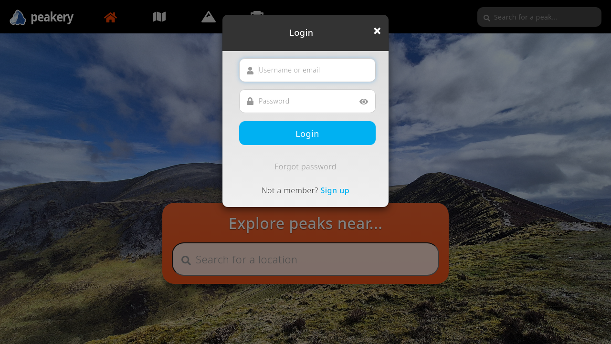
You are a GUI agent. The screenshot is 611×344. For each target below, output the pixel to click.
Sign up (334, 190)
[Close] (377, 30)
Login (307, 133)
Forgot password (305, 166)
